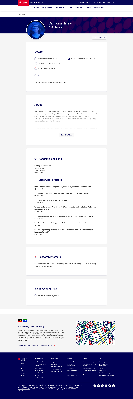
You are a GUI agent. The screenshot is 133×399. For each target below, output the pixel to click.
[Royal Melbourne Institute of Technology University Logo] (23, 3)
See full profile (98, 37)
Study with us (47, 8)
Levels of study (39, 362)
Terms (40, 385)
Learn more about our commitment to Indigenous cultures (36, 345)
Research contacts (72, 375)
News (22, 363)
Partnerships (70, 368)
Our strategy (102, 362)
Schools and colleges (105, 372)
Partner (88, 8)
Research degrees (72, 370)
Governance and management (103, 365)
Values (101, 368)
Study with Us (39, 358)
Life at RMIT (59, 8)
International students (41, 372)
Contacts (23, 375)
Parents (37, 375)
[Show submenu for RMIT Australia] (41, 2)
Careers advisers (39, 377)
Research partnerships (89, 368)
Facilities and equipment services (89, 371)
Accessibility (51, 385)
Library (22, 368)
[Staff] (93, 2)
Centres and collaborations (71, 365)
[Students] (81, 2)
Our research (70, 362)
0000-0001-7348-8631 (85, 59)
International (99, 8)
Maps (22, 370)
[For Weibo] (113, 385)
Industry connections (56, 371)
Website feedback (61, 385)
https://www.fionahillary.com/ (48, 296)
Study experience (56, 362)
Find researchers (71, 372)
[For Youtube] (109, 385)
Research (78, 8)
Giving (84, 374)
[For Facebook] (94, 385)
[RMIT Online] (107, 2)
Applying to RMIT (39, 370)
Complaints (71, 385)
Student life (54, 364)
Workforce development (90, 362)
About (70, 8)
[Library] (99, 2)
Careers (23, 373)
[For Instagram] (102, 385)
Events (22, 366)
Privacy (45, 385)
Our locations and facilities (106, 375)
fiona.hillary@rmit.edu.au (46, 68)
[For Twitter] (98, 385)
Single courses (39, 368)
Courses (36, 8)
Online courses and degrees (40, 365)
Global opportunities (56, 369)
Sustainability (102, 370)
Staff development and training (89, 365)
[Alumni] (88, 2)
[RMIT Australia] (35, 2)
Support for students (56, 366)
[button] (113, 2)
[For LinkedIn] (106, 385)
